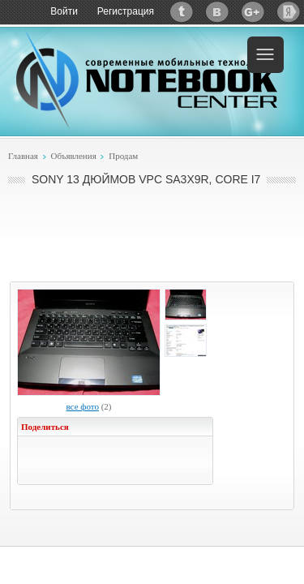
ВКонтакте (217, 12)
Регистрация (125, 11)
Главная (23, 156)
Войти (64, 11)
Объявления (73, 156)
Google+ (253, 12)
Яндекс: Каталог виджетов (288, 12)
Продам (123, 156)
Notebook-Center (146, 79)
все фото (82, 406)
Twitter (181, 12)
